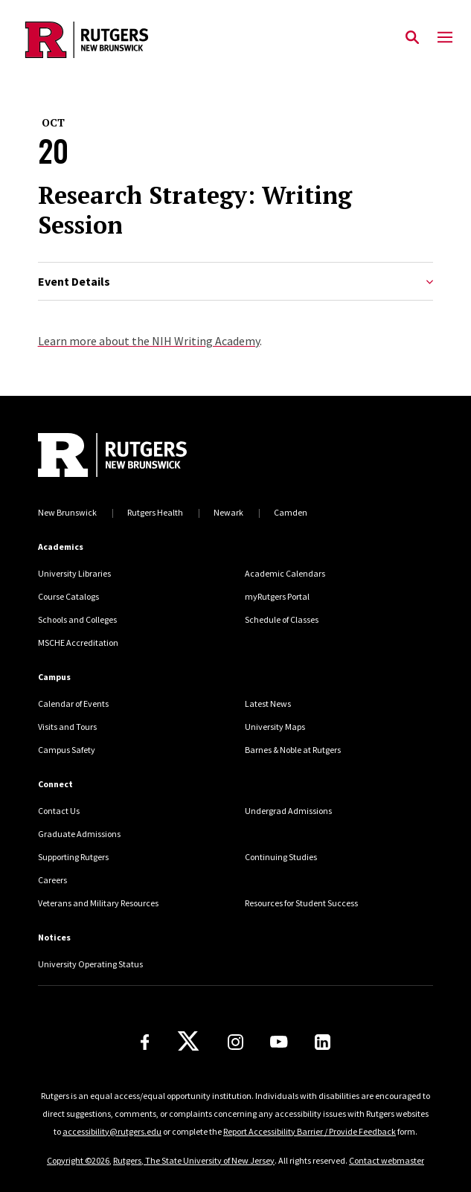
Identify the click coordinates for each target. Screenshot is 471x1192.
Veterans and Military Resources (98, 903)
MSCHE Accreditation (78, 642)
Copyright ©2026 (78, 1160)
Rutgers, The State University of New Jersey (194, 1160)
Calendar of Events (73, 703)
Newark (228, 512)
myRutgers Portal (277, 596)
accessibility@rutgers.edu (112, 1131)
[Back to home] (138, 455)
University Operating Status (90, 964)
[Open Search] (412, 38)
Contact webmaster (386, 1160)
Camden (290, 512)
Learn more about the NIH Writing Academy (149, 340)
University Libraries (74, 573)
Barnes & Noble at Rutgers (293, 749)
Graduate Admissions (79, 833)
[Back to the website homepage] (87, 40)
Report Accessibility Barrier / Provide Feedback (309, 1131)
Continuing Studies (281, 856)
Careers (52, 879)
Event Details (236, 282)
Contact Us (59, 810)
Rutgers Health (155, 512)
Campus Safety (66, 749)
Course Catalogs (68, 596)
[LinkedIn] (322, 1042)
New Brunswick (67, 512)
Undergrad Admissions (288, 810)
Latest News (268, 703)
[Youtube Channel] (278, 1042)
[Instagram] (235, 1042)
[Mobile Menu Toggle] (445, 38)
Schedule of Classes (281, 619)
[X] (188, 1041)
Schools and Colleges (77, 619)
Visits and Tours (67, 726)
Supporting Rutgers (73, 856)
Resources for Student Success (301, 903)
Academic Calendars (285, 573)
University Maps (275, 726)
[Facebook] (145, 1042)
